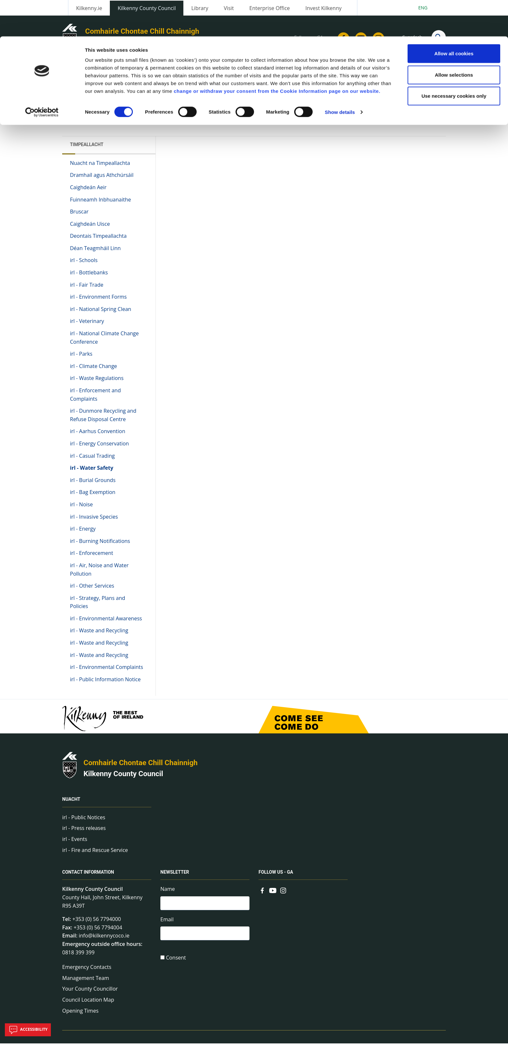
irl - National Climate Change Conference (104, 340)
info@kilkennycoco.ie (104, 938)
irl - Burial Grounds (93, 482)
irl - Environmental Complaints (106, 669)
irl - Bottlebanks (89, 275)
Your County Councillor (90, 991)
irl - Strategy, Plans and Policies (97, 605)
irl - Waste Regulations (96, 381)
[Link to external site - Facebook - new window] (262, 892)
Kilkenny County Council (123, 776)
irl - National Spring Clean (100, 311)
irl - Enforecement (91, 555)
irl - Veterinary (87, 324)
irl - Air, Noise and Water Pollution (99, 572)
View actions (370, 116)
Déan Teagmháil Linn (95, 250)
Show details (340, 75)
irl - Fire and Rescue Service (95, 852)
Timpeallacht (86, 147)
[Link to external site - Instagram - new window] (283, 892)
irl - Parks (81, 356)
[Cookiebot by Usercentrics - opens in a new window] (42, 76)
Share (334, 116)
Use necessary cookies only (453, 59)
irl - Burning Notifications (100, 543)
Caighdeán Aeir (88, 189)
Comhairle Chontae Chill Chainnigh (141, 765)
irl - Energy (83, 531)
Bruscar (79, 214)
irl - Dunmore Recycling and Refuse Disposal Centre (103, 418)
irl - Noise (81, 507)
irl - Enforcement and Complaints (95, 397)
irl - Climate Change (93, 368)
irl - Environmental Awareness (106, 621)
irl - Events (74, 841)
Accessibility (28, 1030)
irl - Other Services (92, 588)
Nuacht (71, 802)
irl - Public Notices (83, 819)
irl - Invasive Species (94, 519)
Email (167, 922)
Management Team (85, 980)
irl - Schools (84, 263)
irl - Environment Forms (98, 299)
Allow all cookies (454, 17)
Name (167, 891)
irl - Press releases (84, 830)
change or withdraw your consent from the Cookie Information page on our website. (277, 54)
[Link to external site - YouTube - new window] (273, 892)
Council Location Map (88, 1002)
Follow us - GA (276, 875)
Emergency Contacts (86, 969)
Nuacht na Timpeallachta (100, 165)
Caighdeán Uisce (90, 226)
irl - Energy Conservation (99, 446)
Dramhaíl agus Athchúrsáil (101, 177)
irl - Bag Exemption (92, 495)
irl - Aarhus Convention (97, 434)
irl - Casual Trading (92, 458)
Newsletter (174, 875)
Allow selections (454, 38)
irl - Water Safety (91, 470)
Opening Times (80, 1013)
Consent (176, 962)
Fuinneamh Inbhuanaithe (100, 202)
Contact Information (88, 875)
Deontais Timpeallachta (98, 238)
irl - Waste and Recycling (99, 633)
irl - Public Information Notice (105, 681)
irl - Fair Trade (86, 287)
